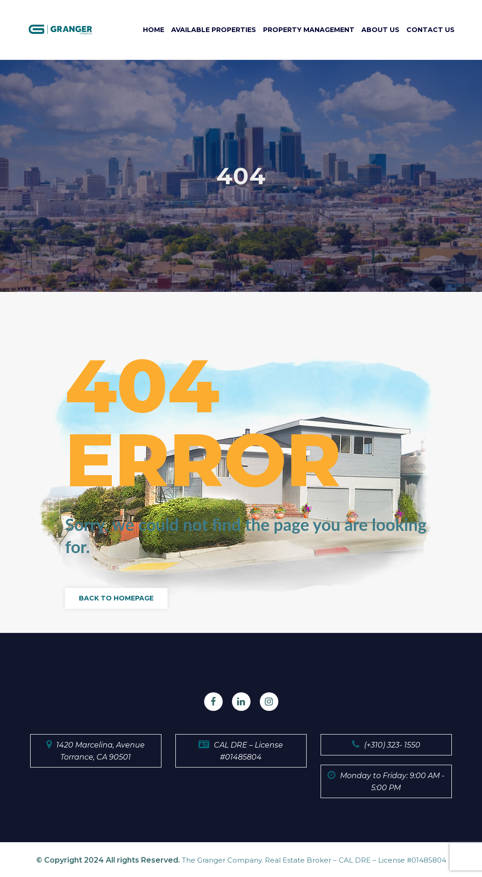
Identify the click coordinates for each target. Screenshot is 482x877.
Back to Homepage (116, 598)
